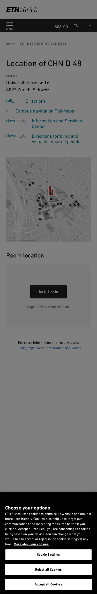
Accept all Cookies (48, 584)
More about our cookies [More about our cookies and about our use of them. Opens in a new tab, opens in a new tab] (31, 544)
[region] (48, 543)
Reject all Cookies (48, 569)
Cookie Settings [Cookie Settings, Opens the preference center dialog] (48, 554)
